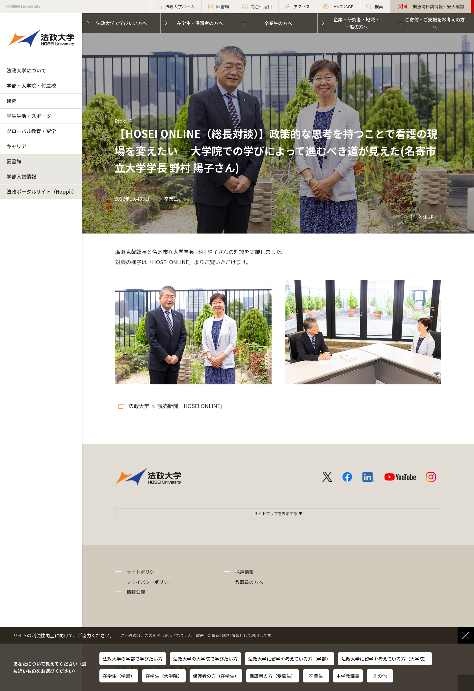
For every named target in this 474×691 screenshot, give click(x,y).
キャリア (16, 146)
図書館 (14, 161)
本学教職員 (347, 676)
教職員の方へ (249, 582)
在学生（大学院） (163, 676)
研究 (11, 100)
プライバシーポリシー (150, 582)
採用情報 (244, 571)
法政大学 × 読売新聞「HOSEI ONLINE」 (176, 406)
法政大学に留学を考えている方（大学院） (385, 658)
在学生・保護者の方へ (200, 23)
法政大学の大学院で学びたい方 (205, 658)
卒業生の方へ (278, 23)
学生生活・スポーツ (29, 115)
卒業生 (316, 676)
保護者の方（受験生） (273, 676)
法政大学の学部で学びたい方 (133, 658)
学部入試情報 (21, 176)
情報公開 (136, 592)
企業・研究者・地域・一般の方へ (356, 23)
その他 (380, 676)
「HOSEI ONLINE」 (170, 262)
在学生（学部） (119, 676)
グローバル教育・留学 (31, 130)
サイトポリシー (143, 571)
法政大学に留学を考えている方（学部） (289, 658)
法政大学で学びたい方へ (121, 23)
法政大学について (26, 70)
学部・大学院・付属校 (31, 85)
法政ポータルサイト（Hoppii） (42, 191)
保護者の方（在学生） (216, 676)
